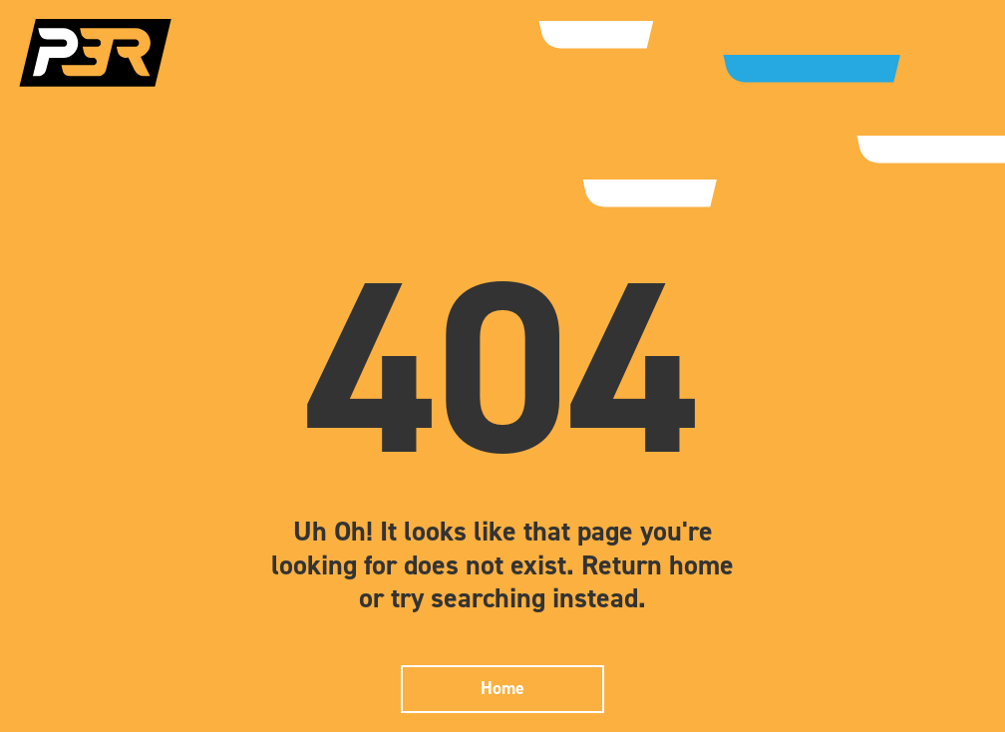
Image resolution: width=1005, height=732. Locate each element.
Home (502, 688)
